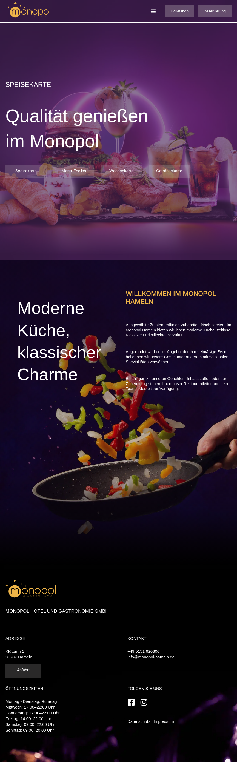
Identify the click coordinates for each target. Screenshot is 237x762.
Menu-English (74, 171)
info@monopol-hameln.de (151, 657)
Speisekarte (26, 171)
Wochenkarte (121, 171)
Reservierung (215, 11)
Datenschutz (138, 721)
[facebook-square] (133, 702)
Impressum (164, 721)
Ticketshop (179, 11)
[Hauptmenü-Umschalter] (153, 11)
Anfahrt (23, 670)
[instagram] (145, 702)
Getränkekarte (169, 171)
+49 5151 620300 (143, 651)
